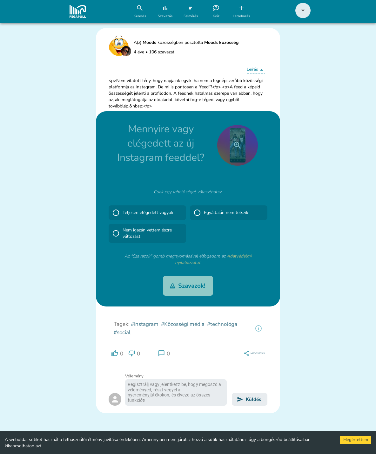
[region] (258, 328)
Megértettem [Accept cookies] (355, 440)
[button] (303, 17)
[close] (237, 145)
